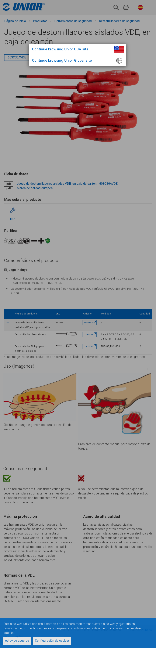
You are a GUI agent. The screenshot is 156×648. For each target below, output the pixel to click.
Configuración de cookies (52, 640)
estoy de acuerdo (17, 640)
